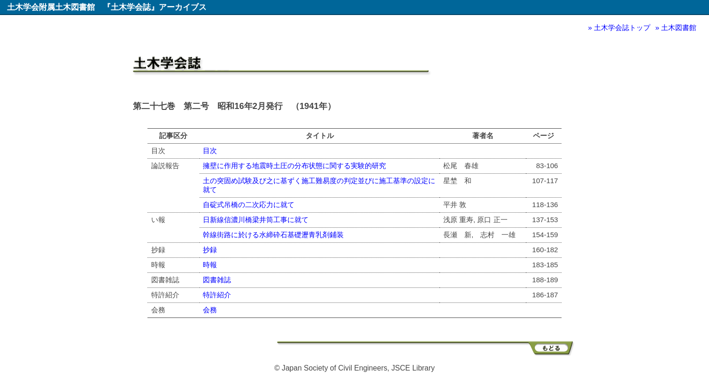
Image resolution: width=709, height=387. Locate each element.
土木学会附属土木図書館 (51, 7)
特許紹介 (217, 295)
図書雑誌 (217, 280)
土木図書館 (678, 27)
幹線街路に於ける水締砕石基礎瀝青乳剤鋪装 (273, 235)
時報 (210, 265)
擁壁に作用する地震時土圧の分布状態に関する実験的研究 (294, 166)
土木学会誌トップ (622, 27)
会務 (210, 310)
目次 (210, 151)
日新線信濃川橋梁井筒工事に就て (255, 220)
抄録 (210, 250)
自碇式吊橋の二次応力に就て (248, 205)
